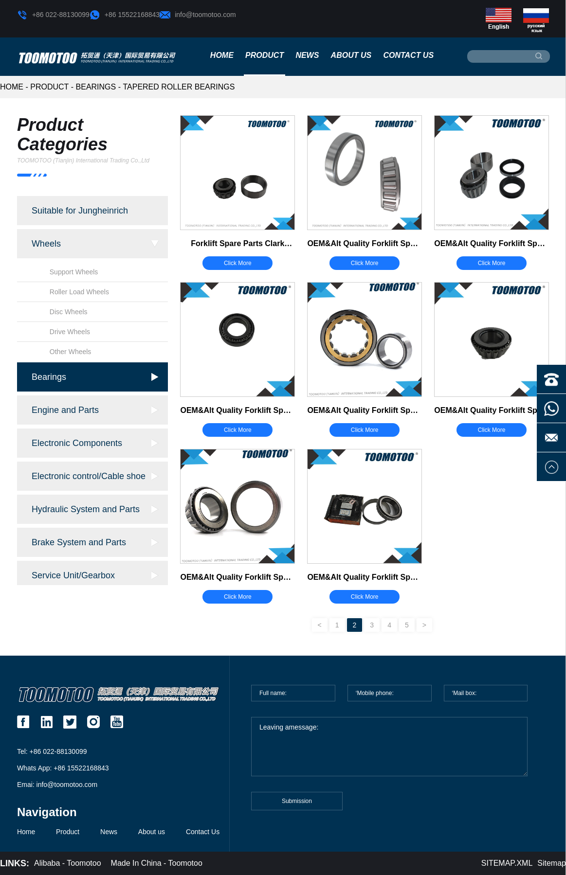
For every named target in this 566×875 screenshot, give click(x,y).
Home (222, 55)
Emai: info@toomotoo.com (57, 784)
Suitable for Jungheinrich (80, 210)
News (307, 55)
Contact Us (408, 55)
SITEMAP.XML (507, 863)
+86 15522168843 (125, 15)
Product (264, 55)
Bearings (96, 87)
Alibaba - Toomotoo (67, 863)
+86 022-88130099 (53, 15)
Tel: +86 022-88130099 (52, 751)
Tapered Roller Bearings (179, 87)
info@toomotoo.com (198, 15)
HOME (11, 87)
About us (351, 55)
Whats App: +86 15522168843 (63, 768)
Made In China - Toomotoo (156, 863)
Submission (297, 806)
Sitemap (551, 863)
